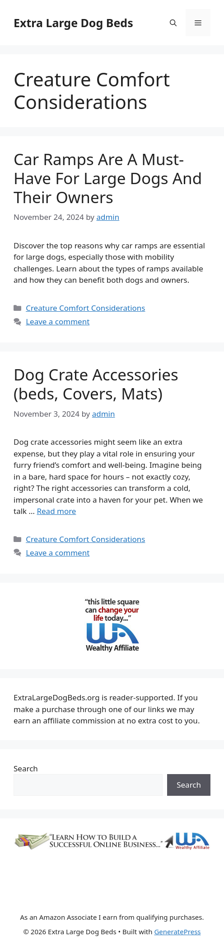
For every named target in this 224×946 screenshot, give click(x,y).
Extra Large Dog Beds (73, 22)
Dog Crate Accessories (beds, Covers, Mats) (96, 384)
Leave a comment (57, 321)
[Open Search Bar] (173, 22)
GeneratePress (177, 931)
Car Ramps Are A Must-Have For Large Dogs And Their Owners (108, 178)
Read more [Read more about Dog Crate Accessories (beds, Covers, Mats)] (56, 511)
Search (26, 768)
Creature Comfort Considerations (85, 308)
